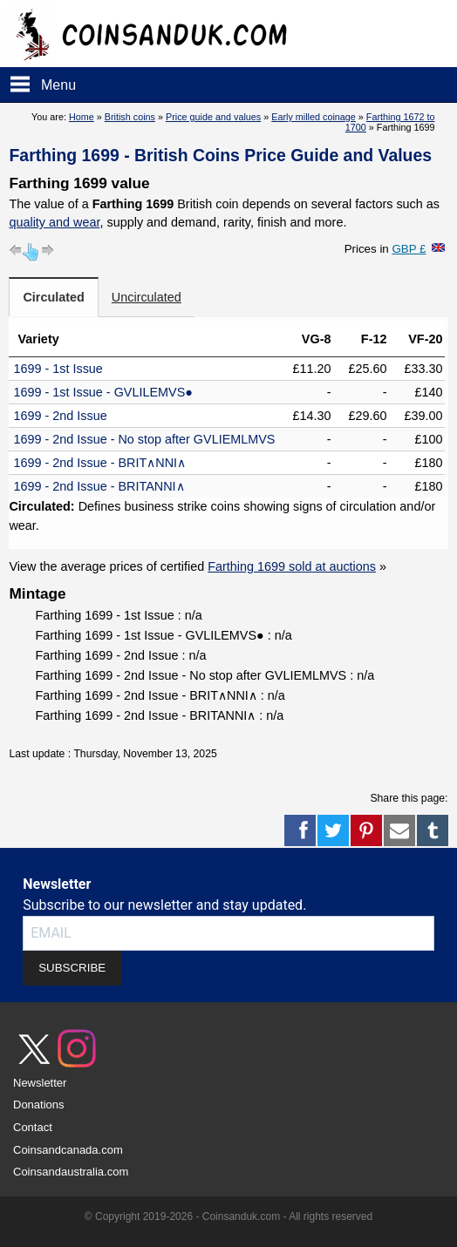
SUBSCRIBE (72, 967)
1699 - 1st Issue (57, 369)
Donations (39, 1104)
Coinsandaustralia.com (70, 1171)
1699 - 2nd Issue (59, 416)
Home (81, 117)
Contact (32, 1127)
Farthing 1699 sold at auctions (292, 566)
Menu (58, 85)
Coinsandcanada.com (68, 1149)
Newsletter (39, 1082)
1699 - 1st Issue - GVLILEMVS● (102, 392)
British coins (130, 117)
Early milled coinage (313, 117)
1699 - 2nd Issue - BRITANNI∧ (98, 486)
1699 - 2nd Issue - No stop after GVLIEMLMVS (144, 439)
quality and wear (54, 222)
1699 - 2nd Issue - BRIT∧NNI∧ (99, 463)
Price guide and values (213, 117)
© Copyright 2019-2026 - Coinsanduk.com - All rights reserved (228, 1216)
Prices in (385, 248)
